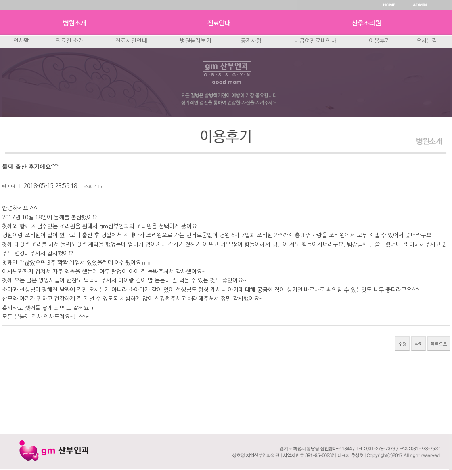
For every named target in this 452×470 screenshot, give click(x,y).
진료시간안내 (131, 41)
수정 (402, 344)
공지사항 (251, 41)
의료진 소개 (70, 41)
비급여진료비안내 (315, 41)
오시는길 (426, 41)
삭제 (418, 344)
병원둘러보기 (195, 41)
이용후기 (379, 41)
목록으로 (439, 344)
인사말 (21, 41)
